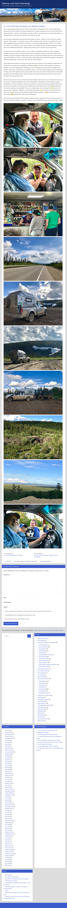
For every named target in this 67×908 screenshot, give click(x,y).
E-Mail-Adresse (7, 602)
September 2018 (9, 820)
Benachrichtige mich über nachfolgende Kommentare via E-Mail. (20, 615)
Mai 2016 (7, 861)
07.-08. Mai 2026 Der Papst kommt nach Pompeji (50, 742)
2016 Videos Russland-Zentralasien (48, 664)
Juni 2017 (7, 838)
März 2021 (7, 787)
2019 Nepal (40, 697)
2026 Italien (40, 711)
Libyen (6, 890)
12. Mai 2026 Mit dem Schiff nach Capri (47, 734)
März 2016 (7, 865)
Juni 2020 (7, 799)
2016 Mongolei (42, 650)
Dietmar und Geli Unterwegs (16, 3)
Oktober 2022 (8, 773)
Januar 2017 (8, 847)
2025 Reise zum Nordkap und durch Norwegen (17, 878)
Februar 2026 (8, 732)
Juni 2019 (7, 812)
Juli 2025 (7, 740)
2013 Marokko (41, 640)
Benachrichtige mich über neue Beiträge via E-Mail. (17, 619)
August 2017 (8, 836)
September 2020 (9, 795)
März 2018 (7, 830)
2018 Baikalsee (42, 681)
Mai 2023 (7, 767)
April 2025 (7, 746)
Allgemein (40, 713)
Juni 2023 (7, 765)
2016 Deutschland (43, 645)
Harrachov (40, 717)
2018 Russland (27, 561)
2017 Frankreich (42, 672)
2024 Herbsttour (42, 703)
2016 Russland (42, 656)
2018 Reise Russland (19, 561)
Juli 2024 (7, 756)
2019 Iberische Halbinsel (44, 695)
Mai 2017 (7, 840)
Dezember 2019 (9, 804)
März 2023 (7, 771)
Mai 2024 (7, 759)
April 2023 (7, 769)
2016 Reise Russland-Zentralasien (46, 642)
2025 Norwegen (42, 707)
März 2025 (7, 748)
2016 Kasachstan (43, 647)
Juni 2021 (7, 785)
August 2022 (8, 775)
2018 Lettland (42, 683)
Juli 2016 (7, 857)
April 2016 (7, 863)
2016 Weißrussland (43, 666)
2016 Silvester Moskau (43, 669)
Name (5, 597)
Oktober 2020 (8, 793)
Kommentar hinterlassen (45, 561)
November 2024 (9, 752)
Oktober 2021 (8, 783)
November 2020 (9, 791)
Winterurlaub (41, 720)
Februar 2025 (8, 750)
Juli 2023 (7, 763)
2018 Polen (41, 687)
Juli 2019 (7, 810)
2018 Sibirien (34, 561)
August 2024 (8, 754)
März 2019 (7, 818)
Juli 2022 (7, 777)
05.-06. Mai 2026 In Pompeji (45, 744)
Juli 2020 (7, 797)
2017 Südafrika (41, 676)
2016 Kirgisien (42, 648)
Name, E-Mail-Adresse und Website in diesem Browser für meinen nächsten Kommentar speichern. (28, 611)
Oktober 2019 (8, 808)
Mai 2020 (7, 800)
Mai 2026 (7, 730)
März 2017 (7, 843)
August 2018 (8, 822)
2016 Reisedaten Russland (45, 654)
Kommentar (7, 574)
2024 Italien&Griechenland (44, 705)
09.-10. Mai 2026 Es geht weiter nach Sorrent (49, 740)
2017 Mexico (41, 674)
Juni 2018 (7, 826)
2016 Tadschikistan (43, 658)
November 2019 (9, 806)
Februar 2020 (8, 802)
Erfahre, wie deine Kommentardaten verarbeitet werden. (48, 630)
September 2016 (9, 853)
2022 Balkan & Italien (43, 699)
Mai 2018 (7, 828)
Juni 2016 (7, 859)
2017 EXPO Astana (42, 671)
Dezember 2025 (9, 734)
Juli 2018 (7, 824)
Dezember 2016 (9, 849)
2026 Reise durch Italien (11, 880)
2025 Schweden (42, 709)
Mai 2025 (7, 744)
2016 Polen (41, 652)
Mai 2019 (7, 814)
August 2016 (8, 855)
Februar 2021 (8, 789)
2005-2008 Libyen (42, 638)
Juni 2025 (7, 742)
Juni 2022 (7, 779)
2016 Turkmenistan (43, 660)
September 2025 (9, 738)
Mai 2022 (7, 781)
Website (6, 607)
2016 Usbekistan (43, 662)
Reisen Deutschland (43, 718)
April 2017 (7, 841)
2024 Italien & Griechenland (12, 877)
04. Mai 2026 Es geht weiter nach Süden (48, 746)
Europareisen (41, 715)
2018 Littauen (42, 685)
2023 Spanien (41, 701)
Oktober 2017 (8, 832)
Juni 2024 (7, 758)
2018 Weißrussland (43, 693)
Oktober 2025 (8, 736)
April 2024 (7, 761)
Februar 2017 (8, 845)
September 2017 (9, 834)
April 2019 (7, 816)
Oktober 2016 (8, 851)
